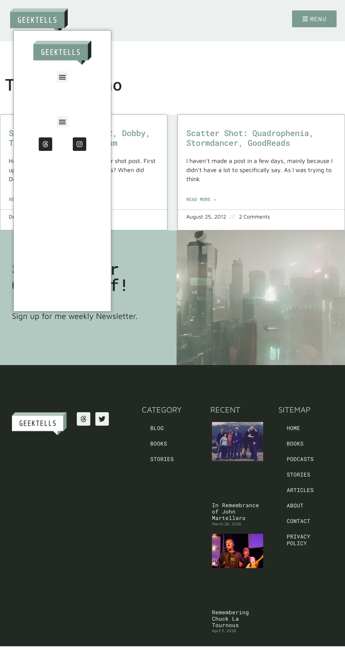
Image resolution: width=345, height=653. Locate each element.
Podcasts (300, 458)
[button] (62, 77)
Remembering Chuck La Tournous (230, 618)
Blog (157, 427)
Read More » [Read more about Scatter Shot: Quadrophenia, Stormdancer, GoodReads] (201, 199)
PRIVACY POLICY (298, 540)
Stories (162, 458)
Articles (300, 489)
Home (293, 427)
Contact (298, 520)
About (295, 505)
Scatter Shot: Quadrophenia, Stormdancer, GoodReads (250, 138)
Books (158, 443)
